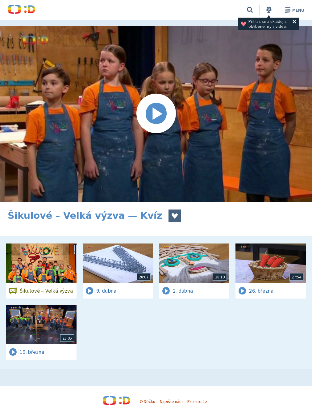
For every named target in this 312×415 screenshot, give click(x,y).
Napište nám (171, 401)
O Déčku (147, 401)
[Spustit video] (156, 114)
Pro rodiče (197, 401)
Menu (293, 10)
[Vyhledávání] (250, 10)
